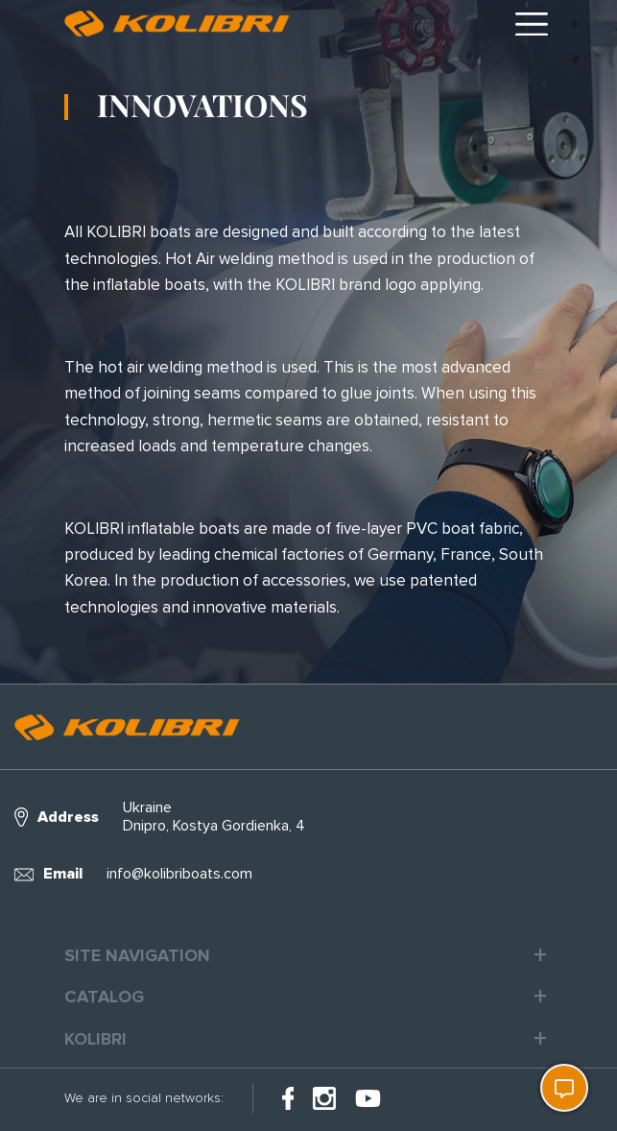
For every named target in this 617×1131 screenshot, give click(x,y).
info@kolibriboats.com (179, 873)
